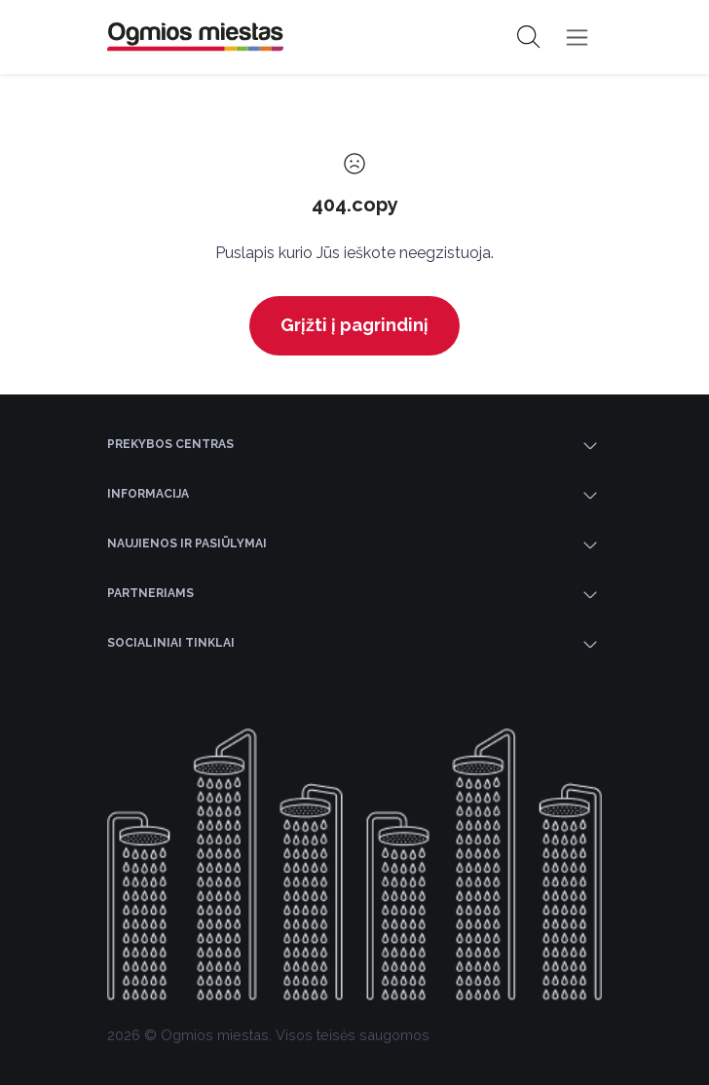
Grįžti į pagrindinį (354, 325)
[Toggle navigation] (577, 37)
